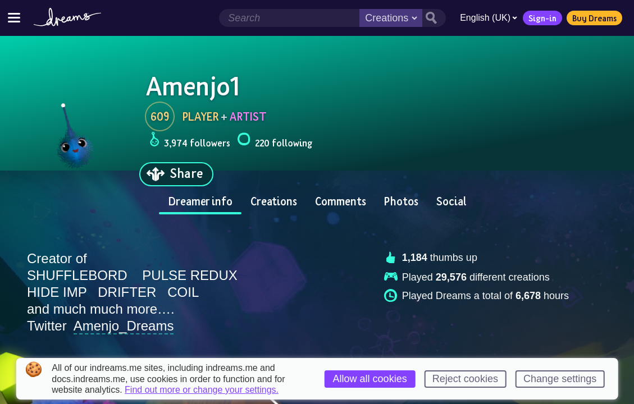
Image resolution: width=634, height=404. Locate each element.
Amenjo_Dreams (124, 325)
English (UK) (488, 17)
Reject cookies (465, 378)
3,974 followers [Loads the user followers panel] (189, 141)
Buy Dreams (594, 18)
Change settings (559, 378)
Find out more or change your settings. (202, 389)
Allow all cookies (370, 378)
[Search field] (289, 18)
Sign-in (542, 18)
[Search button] (434, 18)
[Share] (176, 174)
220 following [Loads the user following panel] (274, 141)
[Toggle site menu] (14, 17)
